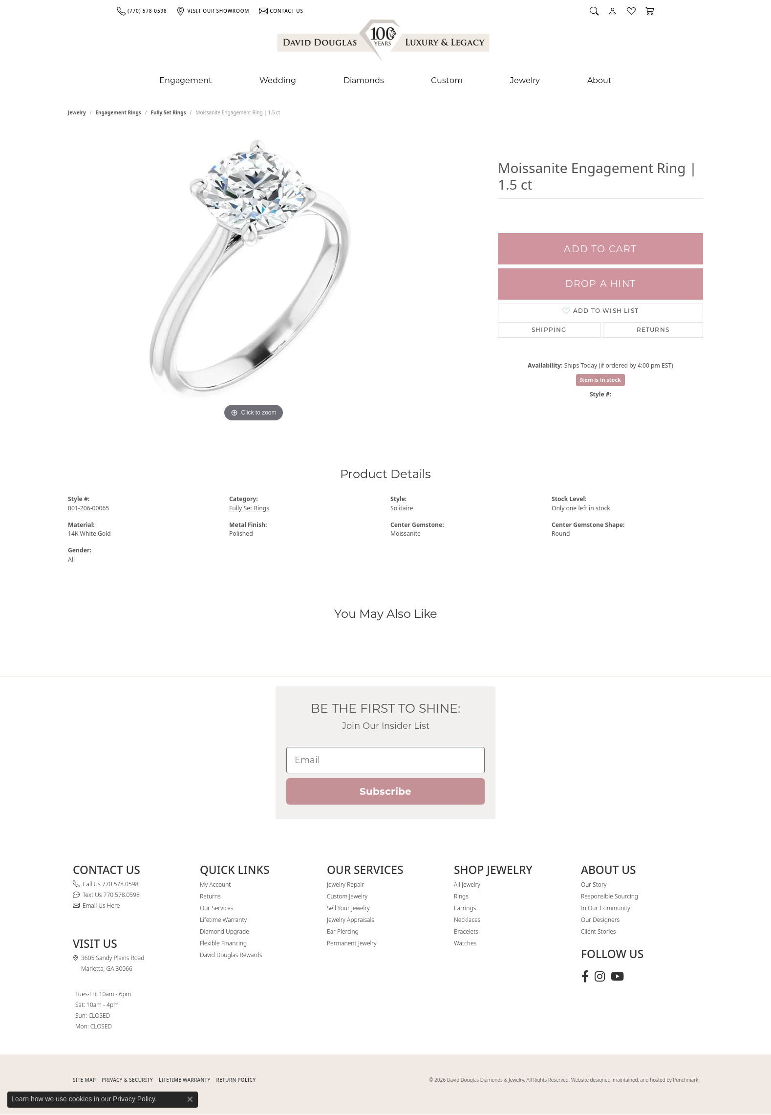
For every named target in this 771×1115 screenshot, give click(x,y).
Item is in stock (600, 379)
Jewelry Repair (345, 884)
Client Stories (598, 931)
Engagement (185, 80)
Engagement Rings (118, 112)
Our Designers (600, 920)
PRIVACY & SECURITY (127, 1079)
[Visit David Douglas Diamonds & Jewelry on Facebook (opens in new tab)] (585, 976)
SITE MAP (84, 1079)
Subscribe (385, 791)
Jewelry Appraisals (350, 920)
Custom (447, 80)
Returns (653, 329)
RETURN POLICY (236, 1079)
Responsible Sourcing (609, 896)
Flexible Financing (223, 943)
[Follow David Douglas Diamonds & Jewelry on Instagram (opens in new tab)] (599, 976)
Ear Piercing (343, 931)
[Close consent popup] (190, 1099)
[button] (594, 10)
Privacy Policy (134, 1099)
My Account (215, 884)
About (599, 80)
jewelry (77, 112)
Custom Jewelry (347, 896)
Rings (461, 896)
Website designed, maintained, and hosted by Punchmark (634, 1079)
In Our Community (605, 908)
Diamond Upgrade (224, 931)
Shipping (549, 329)
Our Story (593, 884)
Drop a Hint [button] (600, 283)
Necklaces (467, 920)
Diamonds (363, 80)
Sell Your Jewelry (348, 908)
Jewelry (525, 80)
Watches (465, 943)
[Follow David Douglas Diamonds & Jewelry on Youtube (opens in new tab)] (617, 976)
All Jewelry (467, 884)
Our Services (216, 908)
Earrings (465, 908)
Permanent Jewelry (352, 943)
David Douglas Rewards (231, 955)
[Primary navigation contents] (385, 80)
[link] (142, 10)
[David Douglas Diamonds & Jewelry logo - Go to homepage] (384, 42)
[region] (253, 277)
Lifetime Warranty (223, 920)
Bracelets (466, 931)
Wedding (277, 80)
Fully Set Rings (168, 112)
